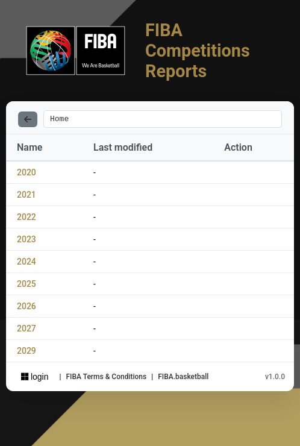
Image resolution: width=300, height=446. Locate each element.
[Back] (27, 120)
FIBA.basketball (183, 378)
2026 (26, 308)
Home (59, 120)
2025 (26, 286)
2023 (26, 241)
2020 (26, 174)
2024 (26, 263)
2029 (26, 352)
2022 (26, 219)
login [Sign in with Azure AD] (34, 378)
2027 (26, 330)
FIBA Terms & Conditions (106, 378)
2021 (26, 196)
